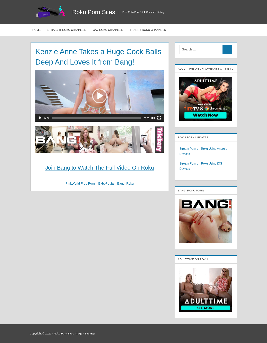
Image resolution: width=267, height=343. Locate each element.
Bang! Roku (125, 183)
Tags (79, 333)
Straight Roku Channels (66, 29)
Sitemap (90, 333)
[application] (99, 96)
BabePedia (106, 183)
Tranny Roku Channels (148, 29)
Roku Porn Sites (93, 12)
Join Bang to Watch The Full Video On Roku (99, 168)
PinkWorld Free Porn (80, 183)
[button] (99, 95)
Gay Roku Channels (108, 29)
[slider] (96, 118)
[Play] (40, 118)
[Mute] (153, 118)
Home (36, 29)
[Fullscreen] (159, 118)
